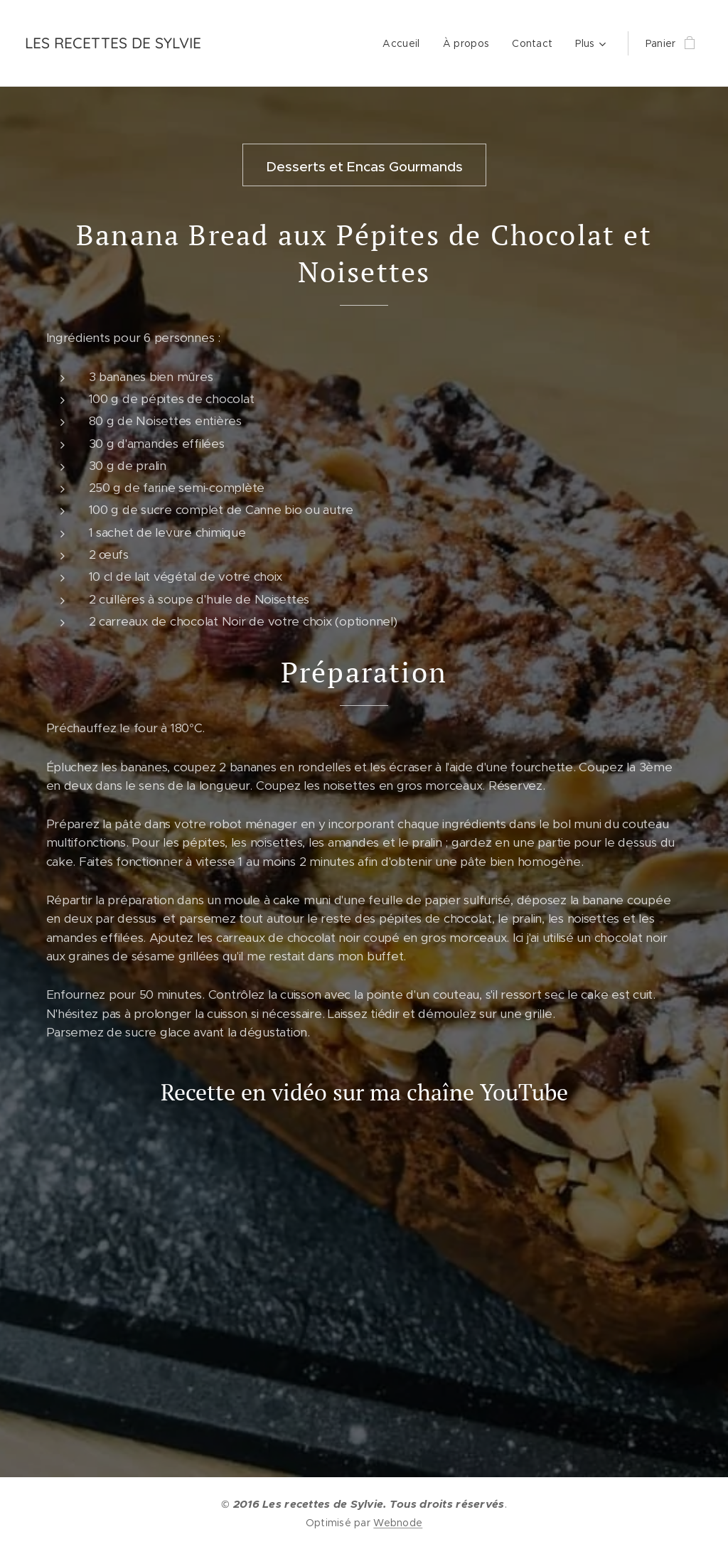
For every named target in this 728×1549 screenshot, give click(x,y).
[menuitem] (405, 43)
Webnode (397, 1522)
